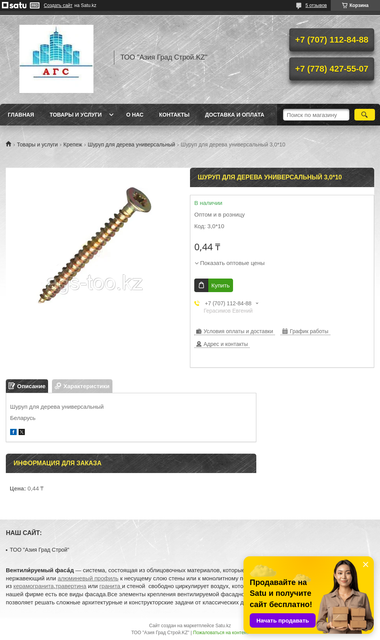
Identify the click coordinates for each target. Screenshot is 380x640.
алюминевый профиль (88, 578)
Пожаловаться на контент (221, 632)
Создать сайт (58, 5)
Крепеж (73, 144)
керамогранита (33, 586)
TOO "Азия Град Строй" (39, 550)
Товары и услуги (76, 115)
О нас (134, 115)
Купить (220, 285)
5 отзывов (316, 5)
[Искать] (364, 114)
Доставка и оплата (234, 115)
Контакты (174, 115)
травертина (70, 586)
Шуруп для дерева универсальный (131, 144)
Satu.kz (223, 625)
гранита (110, 586)
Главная (21, 115)
